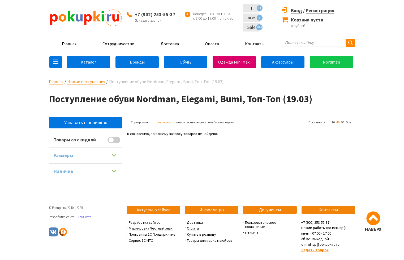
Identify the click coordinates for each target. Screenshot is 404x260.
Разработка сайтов (145, 222)
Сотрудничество (118, 43)
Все (348, 122)
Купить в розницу (201, 234)
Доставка (170, 43)
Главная (69, 43)
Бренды (137, 62)
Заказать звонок (148, 20)
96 (342, 122)
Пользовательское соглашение (260, 224)
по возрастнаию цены (191, 122)
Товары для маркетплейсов (209, 240)
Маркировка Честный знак (151, 228)
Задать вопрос (315, 250)
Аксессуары (283, 62)
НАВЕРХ (373, 229)
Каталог (88, 62)
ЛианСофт (83, 217)
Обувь (186, 62)
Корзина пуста (307, 20)
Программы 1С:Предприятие (152, 234)
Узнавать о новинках (85, 122)
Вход (296, 10)
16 (333, 122)
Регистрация (320, 10)
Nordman (331, 62)
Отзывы (251, 232)
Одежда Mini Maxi (234, 62)
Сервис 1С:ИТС (141, 240)
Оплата (212, 43)
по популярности (163, 122)
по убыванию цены (221, 122)
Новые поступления (86, 81)
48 (337, 122)
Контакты (254, 43)
